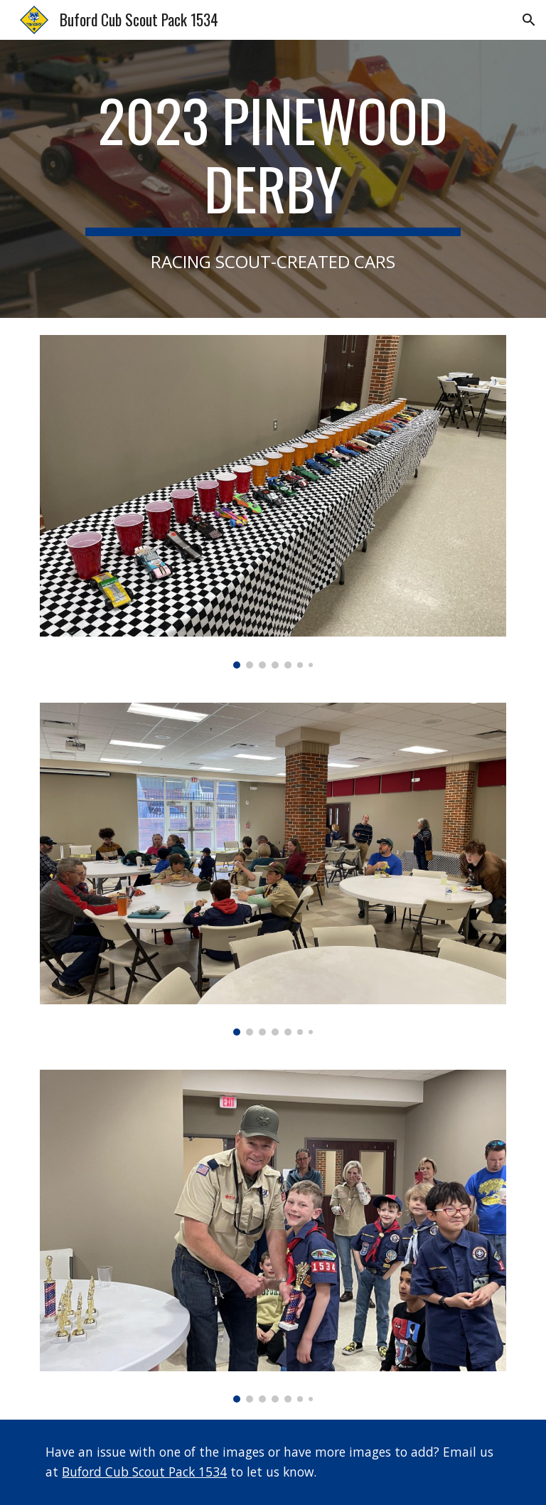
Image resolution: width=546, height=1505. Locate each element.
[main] (273, 179)
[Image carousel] (272, 501)
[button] (529, 20)
